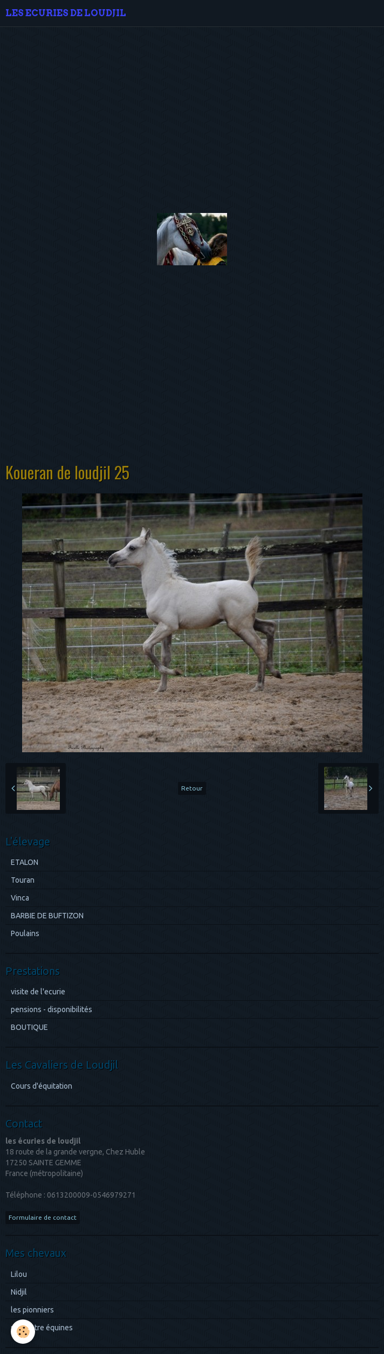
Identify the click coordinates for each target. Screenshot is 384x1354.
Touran (23, 880)
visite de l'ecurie (38, 991)
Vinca (20, 897)
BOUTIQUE (29, 1027)
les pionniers (32, 1309)
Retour (192, 788)
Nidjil (19, 1292)
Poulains (25, 933)
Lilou (19, 1274)
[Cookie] (23, 1331)
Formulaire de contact (43, 1217)
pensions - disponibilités (51, 1009)
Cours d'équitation (41, 1086)
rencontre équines (42, 1327)
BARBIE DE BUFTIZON (47, 915)
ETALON (24, 862)
